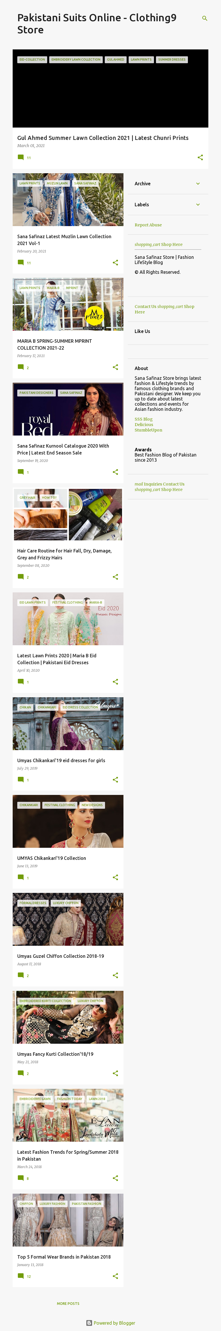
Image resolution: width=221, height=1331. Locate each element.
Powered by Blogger (110, 1323)
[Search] (204, 18)
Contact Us (145, 306)
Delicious (144, 424)
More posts (68, 1303)
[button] (200, 158)
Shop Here (158, 244)
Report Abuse (148, 225)
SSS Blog (144, 419)
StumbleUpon (148, 430)
